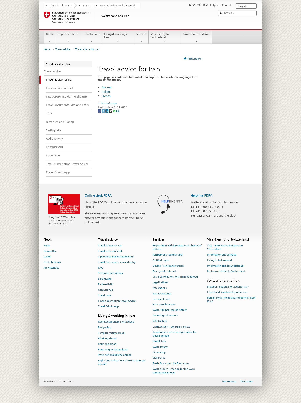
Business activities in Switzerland (226, 271)
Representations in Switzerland (116, 321)
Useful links (159, 341)
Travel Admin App (108, 306)
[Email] (117, 110)
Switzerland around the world (117, 5)
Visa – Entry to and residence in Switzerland (225, 247)
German (107, 87)
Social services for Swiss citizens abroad (175, 277)
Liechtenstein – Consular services (171, 326)
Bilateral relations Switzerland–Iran (227, 286)
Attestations (160, 287)
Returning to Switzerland (112, 349)
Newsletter (50, 251)
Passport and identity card (167, 254)
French (106, 96)
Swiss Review (160, 346)
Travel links (104, 295)
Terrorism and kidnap (110, 273)
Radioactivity (105, 284)
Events (47, 256)
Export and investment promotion (226, 292)
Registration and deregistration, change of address (177, 247)
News (49, 37)
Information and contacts (222, 254)
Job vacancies (51, 267)
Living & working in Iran (118, 37)
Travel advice (91, 37)
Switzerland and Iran (196, 37)
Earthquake (104, 278)
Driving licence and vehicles (168, 265)
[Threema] (111, 110)
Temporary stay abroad (111, 332)
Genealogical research (165, 315)
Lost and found (161, 299)
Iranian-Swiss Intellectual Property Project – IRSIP (232, 299)
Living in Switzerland (219, 260)
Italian (106, 91)
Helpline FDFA (201, 195)
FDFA (86, 5)
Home (47, 49)
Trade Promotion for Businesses (171, 363)
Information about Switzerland (225, 265)
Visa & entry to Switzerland (165, 37)
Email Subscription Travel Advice (117, 301)
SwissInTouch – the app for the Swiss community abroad (174, 370)
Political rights (161, 260)
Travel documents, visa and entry (116, 262)
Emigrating (104, 327)
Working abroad (107, 338)
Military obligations (164, 304)
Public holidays (52, 262)
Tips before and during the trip (116, 256)
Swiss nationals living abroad (114, 355)
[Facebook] (100, 110)
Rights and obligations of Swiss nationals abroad (121, 362)
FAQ (100, 267)
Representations (67, 37)
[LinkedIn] (107, 110)
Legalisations (160, 282)
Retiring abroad (107, 344)
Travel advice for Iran (110, 245)
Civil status (159, 358)
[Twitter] (103, 110)
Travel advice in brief (110, 251)
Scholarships (160, 321)
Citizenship (159, 352)
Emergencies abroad (164, 271)
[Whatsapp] (114, 110)
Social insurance (162, 293)
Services (141, 37)
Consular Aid (105, 289)
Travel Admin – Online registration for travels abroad (175, 334)
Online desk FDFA (98, 195)
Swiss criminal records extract (170, 310)
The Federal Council (61, 5)
